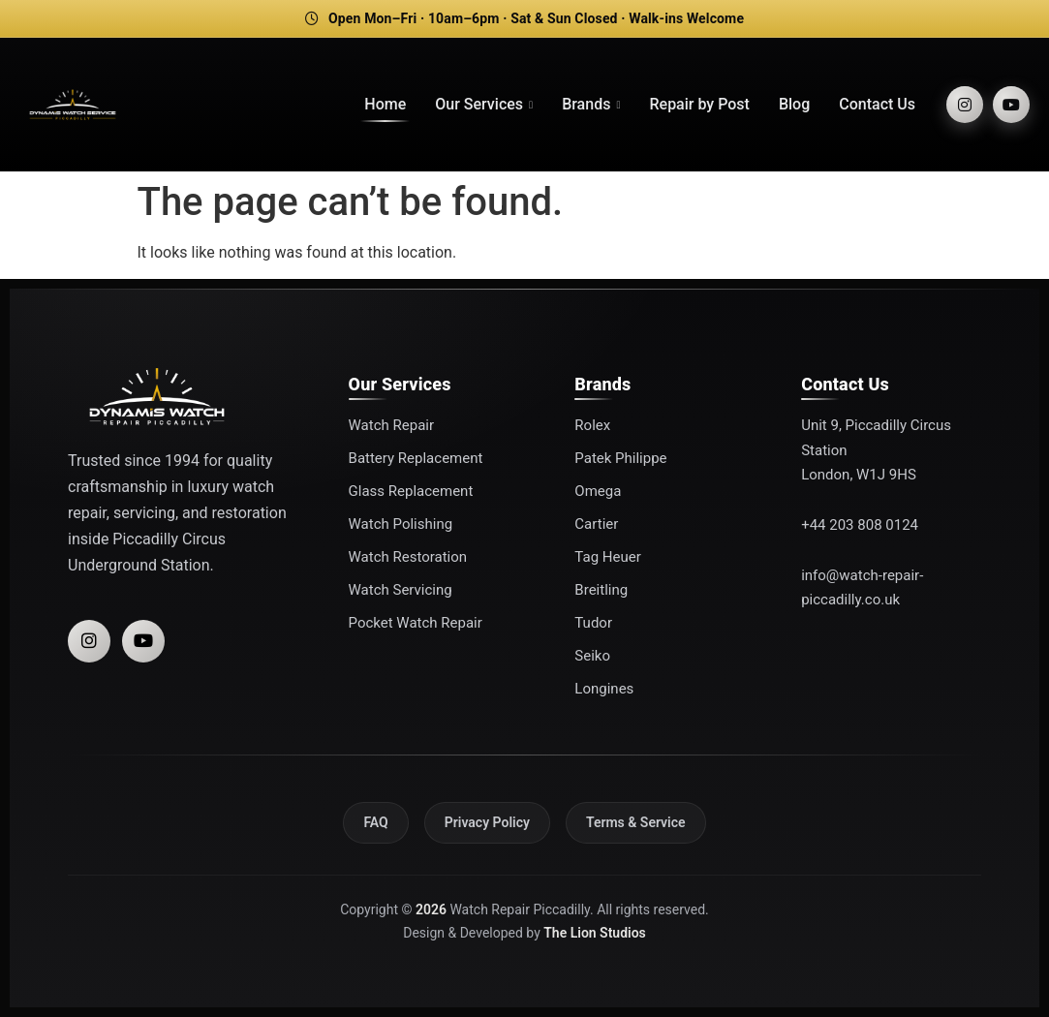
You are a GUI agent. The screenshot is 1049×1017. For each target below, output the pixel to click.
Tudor (593, 623)
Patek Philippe (620, 458)
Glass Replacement (411, 491)
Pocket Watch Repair (415, 623)
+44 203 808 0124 (859, 525)
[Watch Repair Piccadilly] (72, 104)
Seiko (592, 655)
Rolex (592, 425)
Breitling (601, 590)
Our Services (484, 104)
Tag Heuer (607, 557)
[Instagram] (964, 104)
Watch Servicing (400, 590)
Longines (603, 688)
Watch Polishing (401, 524)
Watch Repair (391, 425)
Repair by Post (699, 104)
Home (385, 104)
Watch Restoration (408, 557)
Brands (591, 104)
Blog (794, 104)
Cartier (596, 524)
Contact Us (877, 104)
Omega (597, 491)
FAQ (375, 822)
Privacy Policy (487, 822)
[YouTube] (1011, 104)
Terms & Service (636, 822)
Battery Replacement (416, 458)
